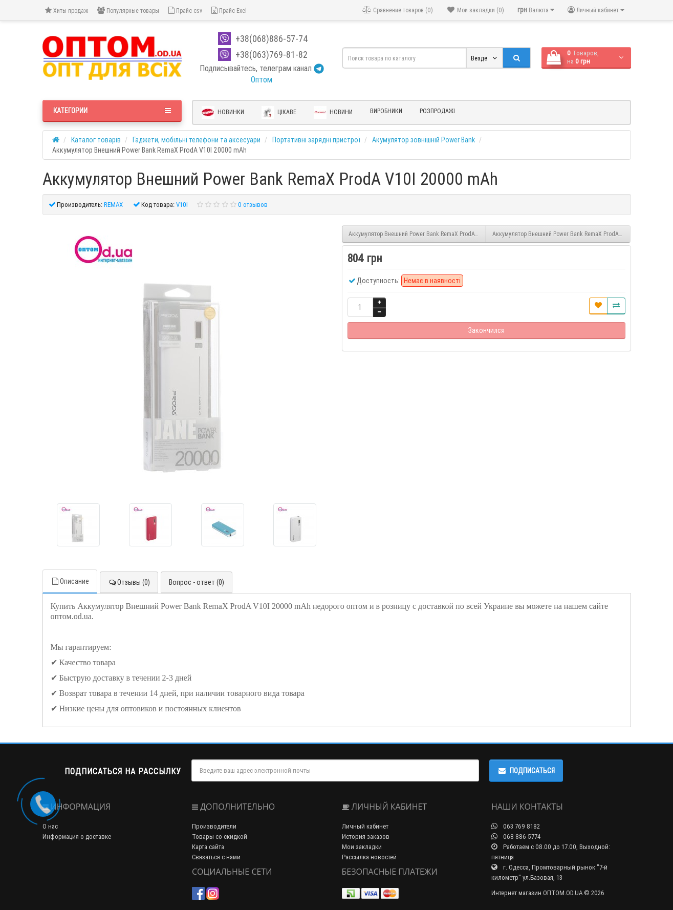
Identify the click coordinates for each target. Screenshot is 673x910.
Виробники (386, 111)
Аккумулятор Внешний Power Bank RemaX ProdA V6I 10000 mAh (418, 234)
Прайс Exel (229, 10)
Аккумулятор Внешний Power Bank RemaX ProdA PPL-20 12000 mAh (561, 234)
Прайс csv (185, 10)
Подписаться (526, 770)
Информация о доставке (76, 836)
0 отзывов (253, 204)
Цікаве (279, 112)
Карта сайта (208, 846)
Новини (333, 112)
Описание (70, 581)
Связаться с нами (216, 857)
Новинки (223, 112)
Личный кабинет (365, 826)
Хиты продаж (66, 10)
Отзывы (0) (129, 582)
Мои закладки (362, 846)
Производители (214, 826)
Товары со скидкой (219, 836)
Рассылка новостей (369, 857)
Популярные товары (128, 10)
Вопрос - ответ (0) (196, 582)
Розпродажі (437, 111)
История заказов (365, 836)
